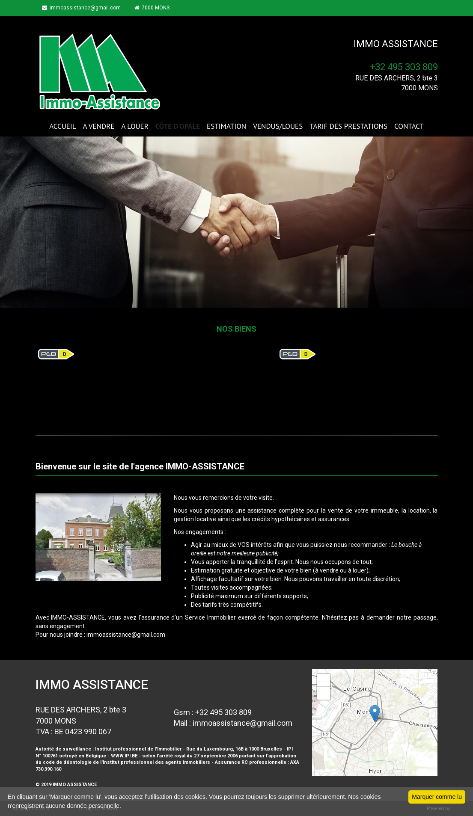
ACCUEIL (62, 126)
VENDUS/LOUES (278, 126)
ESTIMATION (226, 126)
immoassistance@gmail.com (81, 8)
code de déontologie (67, 762)
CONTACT (409, 126)
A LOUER (134, 126)
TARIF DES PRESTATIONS (348, 126)
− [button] (324, 693)
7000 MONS (152, 8)
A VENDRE (99, 126)
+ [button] (324, 680)
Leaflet (428, 771)
